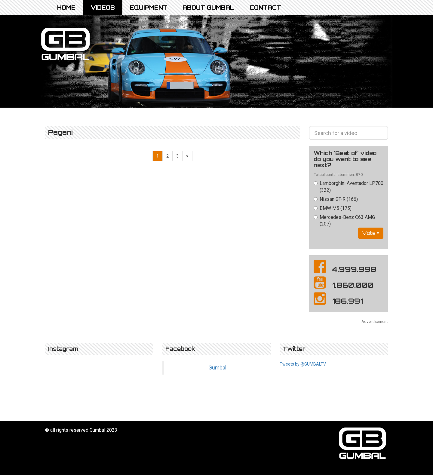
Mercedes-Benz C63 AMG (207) (344, 220)
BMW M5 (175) (333, 208)
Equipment (148, 7)
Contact (265, 7)
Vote (370, 233)
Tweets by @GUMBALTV (303, 364)
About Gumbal (209, 7)
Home (66, 7)
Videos (103, 7)
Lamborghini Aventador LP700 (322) (348, 186)
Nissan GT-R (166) (336, 199)
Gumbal (217, 368)
